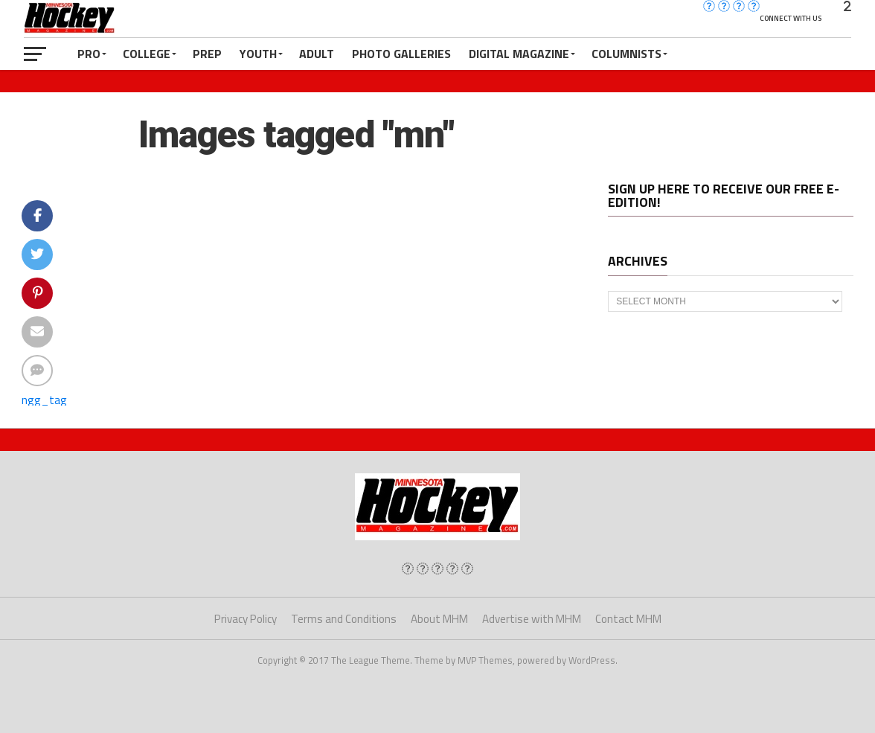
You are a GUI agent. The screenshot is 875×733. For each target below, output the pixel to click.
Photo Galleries (401, 54)
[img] (408, 568)
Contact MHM (628, 618)
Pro (88, 54)
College (146, 54)
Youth (258, 54)
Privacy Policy (245, 618)
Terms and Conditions (344, 618)
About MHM (439, 618)
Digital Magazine (519, 54)
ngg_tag (44, 400)
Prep (207, 54)
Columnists (626, 54)
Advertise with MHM (531, 618)
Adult (316, 54)
